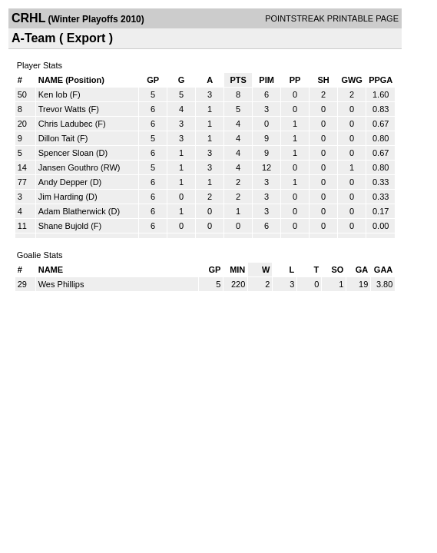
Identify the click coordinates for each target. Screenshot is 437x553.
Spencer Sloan (66, 152)
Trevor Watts (62, 109)
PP (295, 79)
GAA (383, 269)
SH (323, 79)
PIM (266, 79)
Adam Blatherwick (72, 211)
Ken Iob (53, 94)
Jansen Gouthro (68, 167)
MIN (237, 269)
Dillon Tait (56, 138)
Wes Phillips (61, 284)
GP (153, 79)
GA (362, 269)
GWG (352, 79)
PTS (238, 79)
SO (337, 269)
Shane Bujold (63, 225)
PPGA (380, 79)
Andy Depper (63, 182)
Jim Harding (61, 196)
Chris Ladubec (65, 123)
